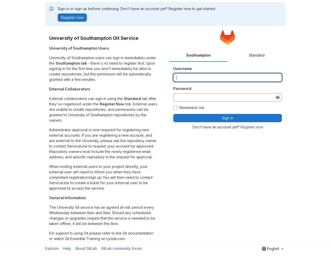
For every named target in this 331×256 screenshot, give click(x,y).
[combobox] (273, 249)
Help (67, 248)
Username (182, 68)
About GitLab (86, 248)
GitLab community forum (121, 248)
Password (182, 88)
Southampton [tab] (198, 55)
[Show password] (278, 97)
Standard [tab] (257, 55)
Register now (251, 127)
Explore (52, 248)
